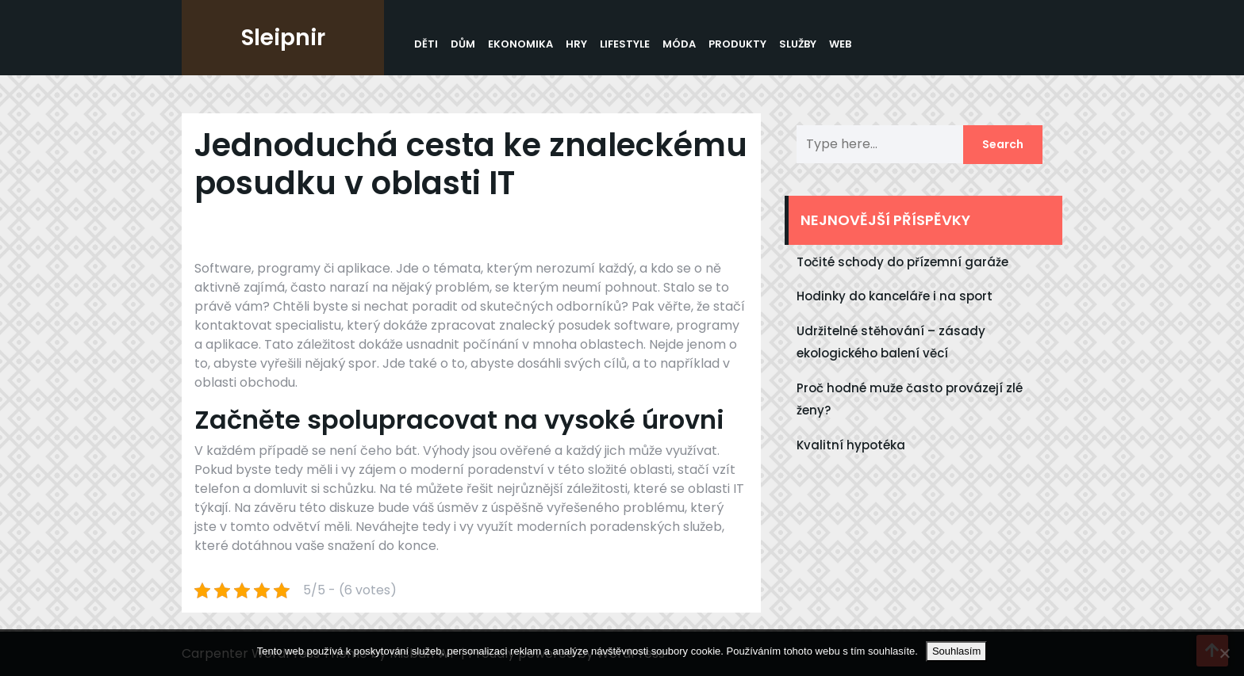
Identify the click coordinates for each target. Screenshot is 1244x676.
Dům (463, 44)
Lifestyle (625, 44)
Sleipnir (283, 37)
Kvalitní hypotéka (851, 445)
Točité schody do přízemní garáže (902, 262)
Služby (797, 44)
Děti (426, 44)
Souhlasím (956, 651)
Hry (576, 44)
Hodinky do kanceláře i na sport (895, 296)
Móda (679, 44)
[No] (1224, 653)
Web (840, 44)
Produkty (737, 44)
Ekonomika (520, 44)
